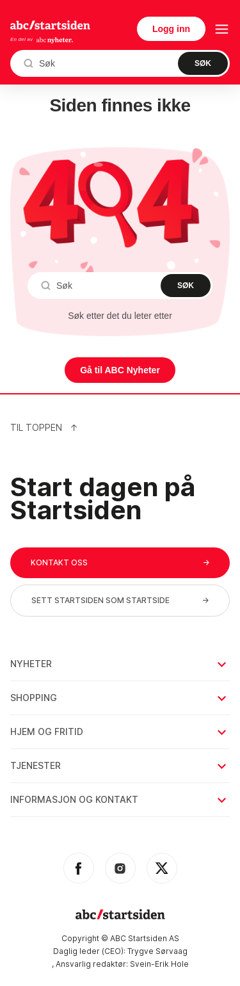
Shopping (119, 697)
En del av (42, 40)
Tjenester (119, 765)
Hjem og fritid (119, 731)
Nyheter (119, 663)
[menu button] (222, 29)
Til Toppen (44, 427)
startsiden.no (50, 25)
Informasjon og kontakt (119, 799)
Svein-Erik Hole (159, 964)
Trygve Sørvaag (157, 951)
